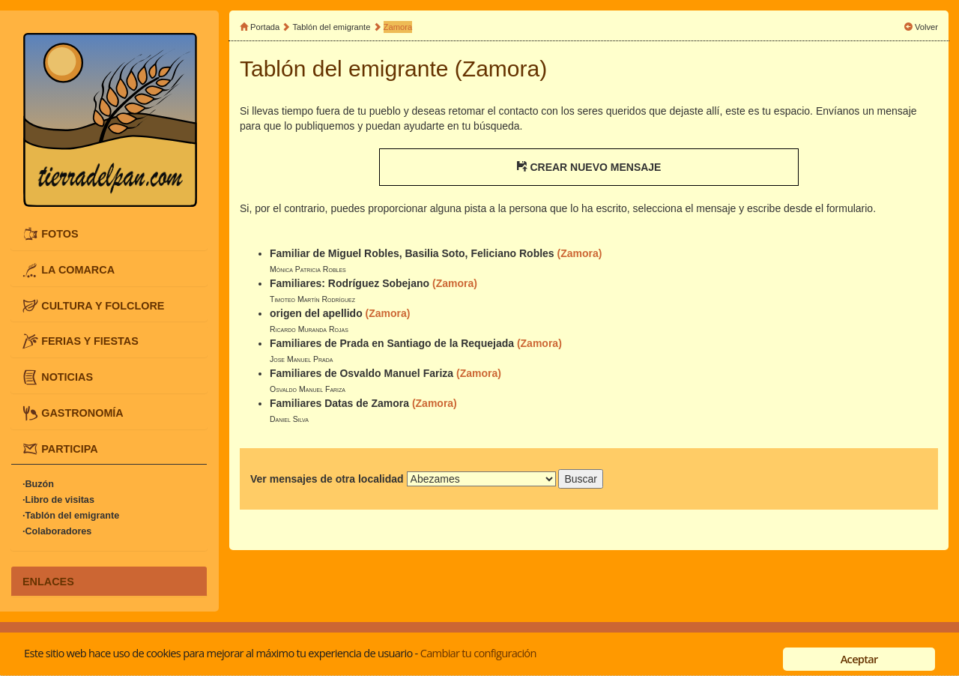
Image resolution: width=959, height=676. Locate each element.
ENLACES (48, 581)
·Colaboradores (56, 531)
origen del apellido (316, 313)
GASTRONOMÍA (82, 413)
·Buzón (38, 484)
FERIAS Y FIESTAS (90, 341)
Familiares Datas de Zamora (339, 403)
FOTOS (59, 234)
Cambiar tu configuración (478, 652)
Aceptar (859, 658)
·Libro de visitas (58, 500)
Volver (926, 26)
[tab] (109, 234)
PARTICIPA (69, 448)
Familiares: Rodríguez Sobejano (349, 283)
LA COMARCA (78, 269)
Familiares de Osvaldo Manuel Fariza (361, 373)
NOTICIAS (67, 377)
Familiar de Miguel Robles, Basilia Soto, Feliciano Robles (412, 253)
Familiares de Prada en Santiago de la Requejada (392, 343)
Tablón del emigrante (332, 26)
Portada (264, 26)
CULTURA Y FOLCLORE (102, 305)
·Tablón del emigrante (70, 515)
